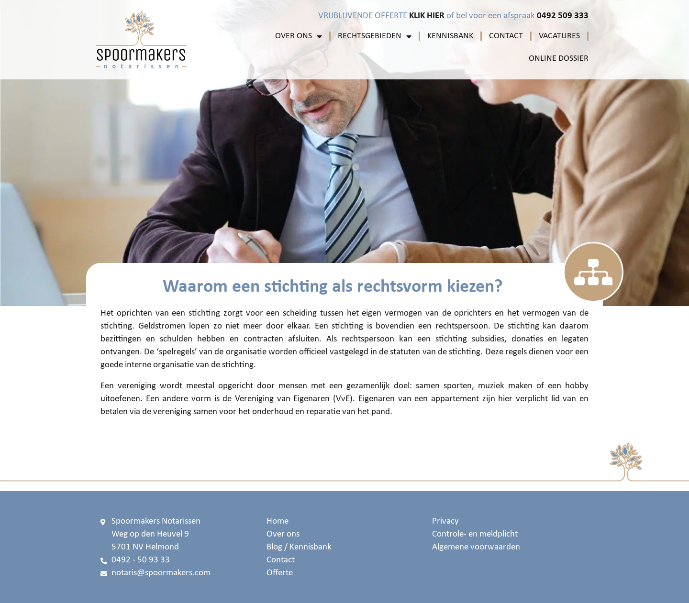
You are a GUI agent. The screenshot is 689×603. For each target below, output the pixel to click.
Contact (506, 36)
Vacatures (559, 36)
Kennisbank (450, 36)
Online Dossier (559, 58)
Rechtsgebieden (374, 36)
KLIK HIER (427, 16)
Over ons (298, 36)
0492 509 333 (563, 16)
